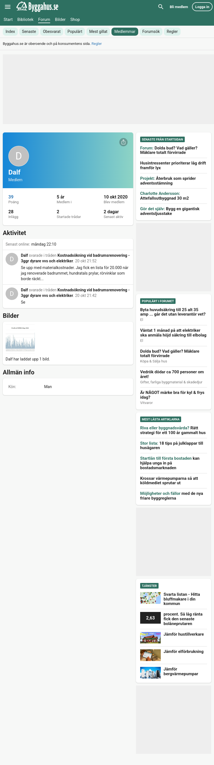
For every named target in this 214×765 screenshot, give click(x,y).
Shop (75, 19)
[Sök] (160, 6)
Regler (97, 44)
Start (8, 19)
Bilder (60, 19)
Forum (44, 19)
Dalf (24, 255)
